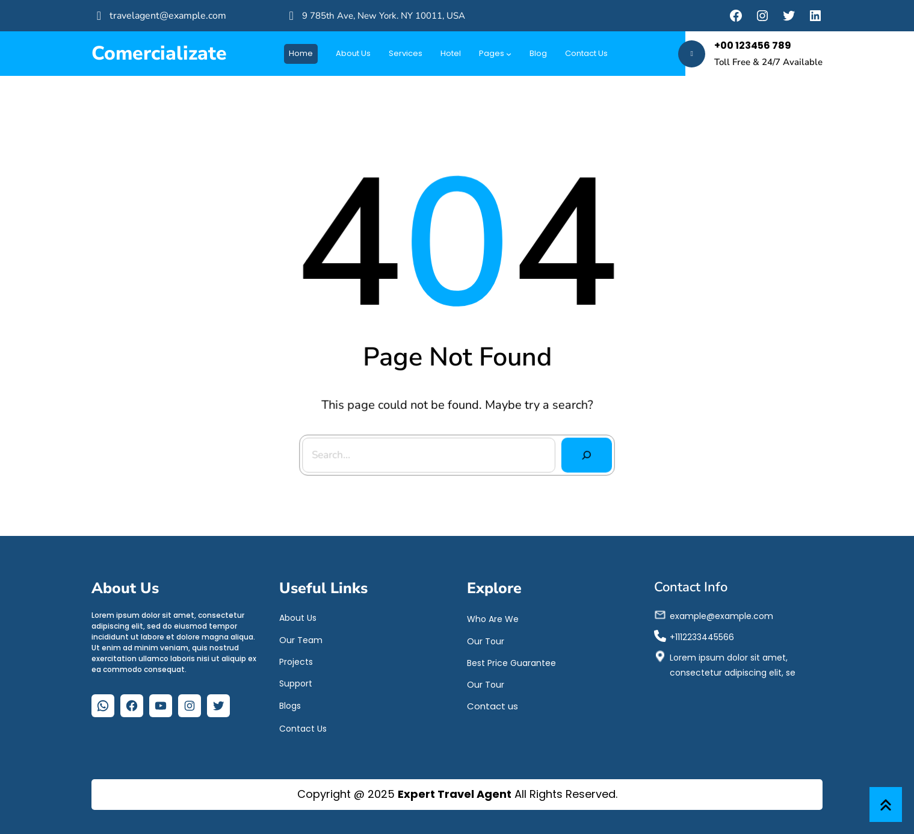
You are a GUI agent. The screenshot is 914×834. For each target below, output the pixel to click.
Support (295, 681)
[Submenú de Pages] (508, 54)
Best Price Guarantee (511, 661)
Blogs (290, 704)
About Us (298, 616)
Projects (296, 659)
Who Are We (493, 617)
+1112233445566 (702, 635)
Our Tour (485, 639)
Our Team (301, 638)
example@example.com (721, 614)
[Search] (584, 453)
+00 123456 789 (752, 45)
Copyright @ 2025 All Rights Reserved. (457, 793)
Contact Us (303, 727)
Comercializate (159, 53)
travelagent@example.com (168, 15)
